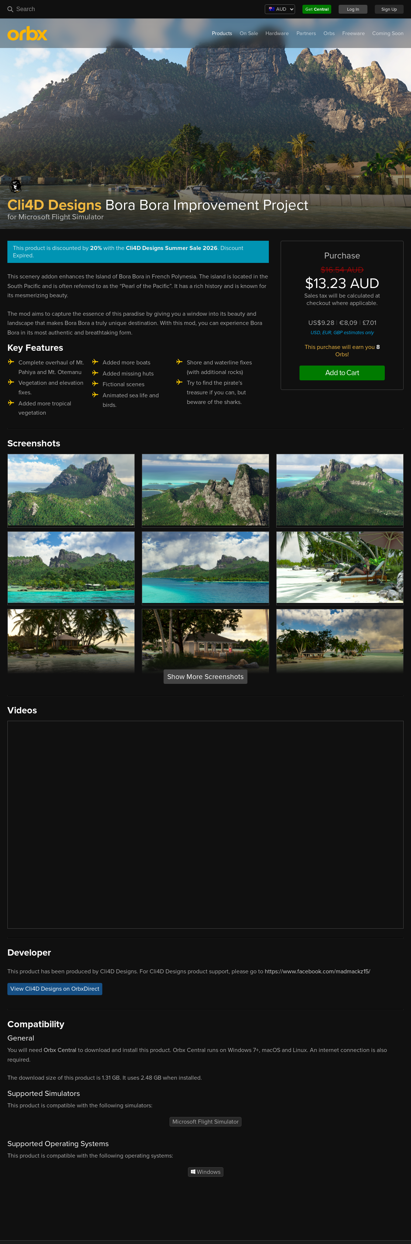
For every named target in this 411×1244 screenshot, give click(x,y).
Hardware (277, 33)
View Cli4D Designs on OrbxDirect (54, 989)
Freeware (353, 33)
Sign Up (389, 9)
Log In (353, 9)
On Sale (249, 33)
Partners (306, 33)
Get (317, 9)
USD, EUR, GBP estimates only (342, 333)
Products (222, 33)
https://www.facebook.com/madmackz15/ (317, 971)
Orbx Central (60, 1050)
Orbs (329, 33)
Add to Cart (342, 373)
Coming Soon (388, 33)
